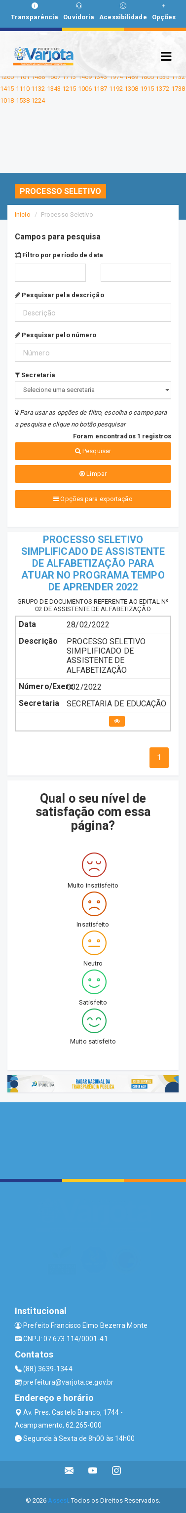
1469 (85, 76)
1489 (131, 76)
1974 (116, 76)
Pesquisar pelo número (55, 335)
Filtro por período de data (59, 255)
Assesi (58, 1500)
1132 (178, 76)
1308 (131, 88)
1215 (69, 88)
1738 (178, 88)
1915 (147, 88)
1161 (23, 76)
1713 (69, 76)
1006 (85, 88)
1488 (38, 76)
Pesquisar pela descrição (59, 295)
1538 (23, 100)
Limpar (93, 473)
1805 (147, 76)
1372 (162, 88)
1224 (38, 100)
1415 (7, 88)
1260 (7, 76)
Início (23, 214)
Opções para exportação (92, 499)
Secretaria (35, 375)
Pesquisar (93, 451)
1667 (54, 76)
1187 (100, 88)
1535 (162, 76)
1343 (100, 76)
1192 (116, 88)
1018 (7, 100)
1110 (23, 88)
